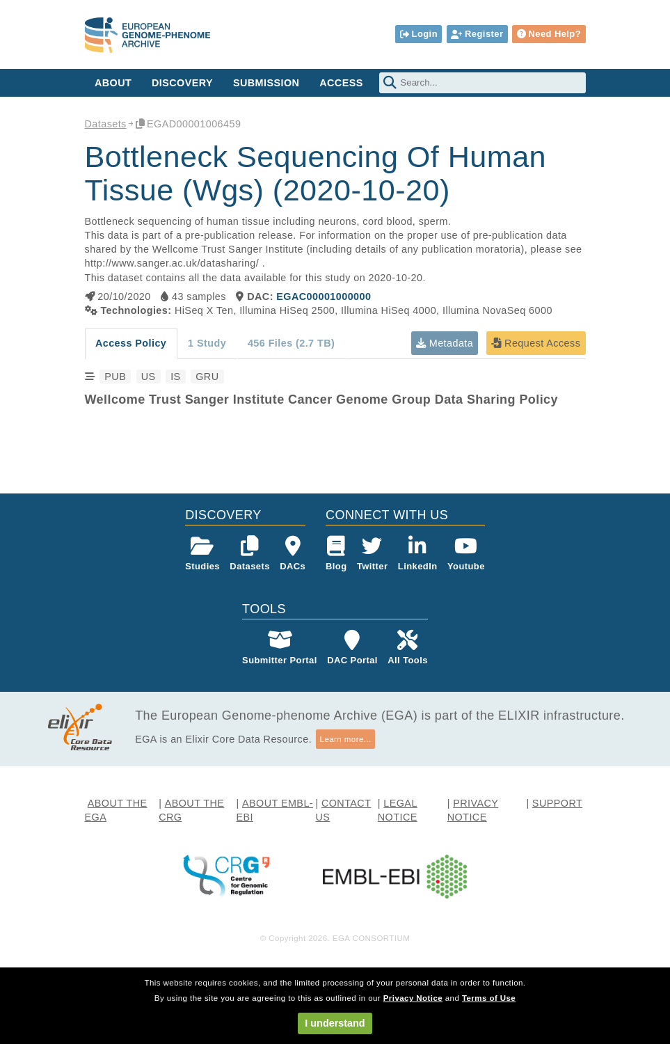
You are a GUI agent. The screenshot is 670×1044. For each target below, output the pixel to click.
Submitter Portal (279, 647)
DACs (292, 553)
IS (175, 376)
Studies (202, 553)
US (148, 376)
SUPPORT (557, 803)
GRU (207, 376)
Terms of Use (489, 998)
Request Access (535, 343)
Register (477, 34)
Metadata (444, 343)
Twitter (372, 553)
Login (419, 34)
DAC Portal (352, 647)
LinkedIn (418, 553)
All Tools (408, 647)
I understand (335, 1023)
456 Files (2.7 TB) (291, 343)
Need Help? (549, 34)
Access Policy (130, 343)
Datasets (106, 123)
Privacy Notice (412, 998)
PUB (115, 376)
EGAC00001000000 (323, 296)
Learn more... (346, 739)
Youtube (466, 553)
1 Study (207, 343)
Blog (336, 553)
